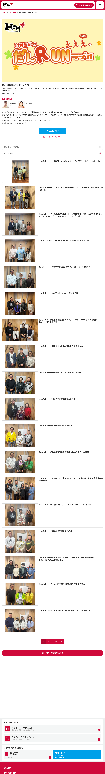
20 (56, 642)
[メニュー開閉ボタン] (100, 5)
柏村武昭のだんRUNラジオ (28, 12)
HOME (4, 12)
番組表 (7, 768)
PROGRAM (13, 12)
